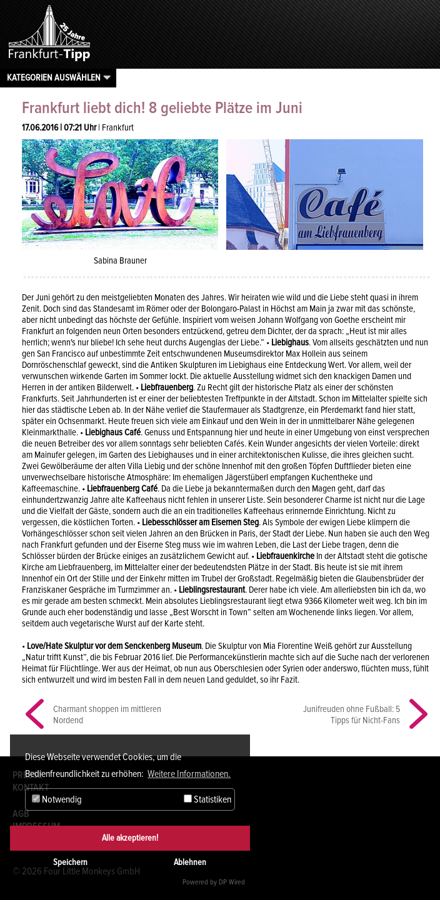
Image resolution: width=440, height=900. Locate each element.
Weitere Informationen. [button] (189, 774)
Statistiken (207, 799)
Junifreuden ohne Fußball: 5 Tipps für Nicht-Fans (351, 714)
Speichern (70, 862)
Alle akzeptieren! (130, 838)
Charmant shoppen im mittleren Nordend (107, 714)
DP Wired (232, 882)
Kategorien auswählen (54, 77)
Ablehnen (190, 862)
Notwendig (57, 799)
